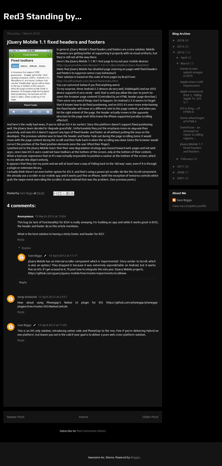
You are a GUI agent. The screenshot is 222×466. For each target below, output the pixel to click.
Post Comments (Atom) (91, 431)
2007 (181, 178)
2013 (181, 46)
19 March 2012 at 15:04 (50, 216)
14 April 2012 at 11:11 (63, 255)
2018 (181, 40)
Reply (20, 239)
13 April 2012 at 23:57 (52, 297)
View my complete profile (189, 206)
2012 (181, 52)
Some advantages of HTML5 (192, 119)
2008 (181, 172)
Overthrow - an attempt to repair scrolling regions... (191, 133)
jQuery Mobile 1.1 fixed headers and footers (191, 147)
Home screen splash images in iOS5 (191, 72)
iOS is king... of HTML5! (190, 110)
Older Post (150, 417)
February (187, 159)
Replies (26, 248)
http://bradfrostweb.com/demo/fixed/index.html (87, 81)
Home (83, 417)
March (185, 63)
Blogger (135, 457)
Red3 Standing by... (42, 16)
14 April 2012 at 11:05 (52, 325)
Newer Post (15, 417)
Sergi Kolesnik (27, 297)
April (184, 57)
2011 (181, 166)
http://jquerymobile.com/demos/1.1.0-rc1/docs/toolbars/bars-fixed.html (103, 65)
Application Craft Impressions (191, 83)
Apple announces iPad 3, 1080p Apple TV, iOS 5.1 (191, 97)
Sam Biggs (35, 255)
